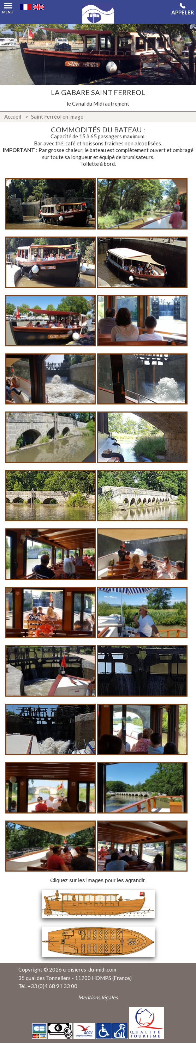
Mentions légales (98, 997)
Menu (7, 6)
